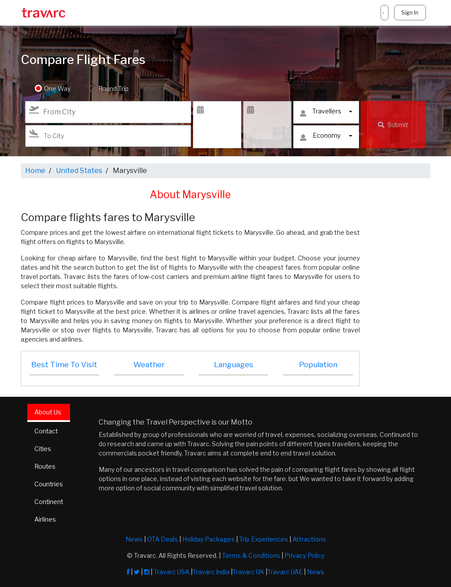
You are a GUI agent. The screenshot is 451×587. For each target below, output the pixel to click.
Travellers (320, 113)
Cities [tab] (43, 449)
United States (79, 170)
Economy (320, 137)
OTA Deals (162, 539)
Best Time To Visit (64, 364)
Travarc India (210, 572)
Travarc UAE (285, 572)
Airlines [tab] (45, 519)
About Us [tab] (47, 412)
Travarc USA (171, 572)
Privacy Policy (305, 555)
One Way (57, 88)
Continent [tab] (49, 502)
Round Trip (112, 88)
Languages (233, 364)
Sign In (409, 12)
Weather (149, 364)
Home (35, 170)
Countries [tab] (48, 484)
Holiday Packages (208, 539)
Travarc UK (248, 572)
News (134, 539)
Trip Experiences (263, 539)
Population (318, 364)
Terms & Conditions (251, 555)
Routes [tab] (45, 466)
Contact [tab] (46, 431)
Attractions (309, 539)
